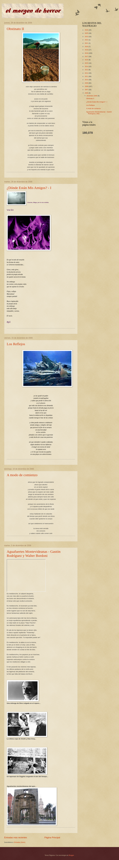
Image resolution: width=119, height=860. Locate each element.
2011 (87, 76)
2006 (87, 93)
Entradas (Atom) (19, 842)
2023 (87, 36)
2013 (87, 70)
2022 (87, 40)
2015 (87, 63)
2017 (87, 56)
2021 (87, 43)
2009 (87, 83)
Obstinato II (15, 29)
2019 (87, 50)
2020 (87, 46)
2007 (87, 90)
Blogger (71, 855)
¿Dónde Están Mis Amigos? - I (29, 188)
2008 (87, 86)
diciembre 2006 (92, 96)
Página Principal (52, 837)
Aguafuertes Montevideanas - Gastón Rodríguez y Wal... (99, 113)
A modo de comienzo (22, 475)
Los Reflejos (16, 344)
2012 (87, 73)
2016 (87, 60)
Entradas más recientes (15, 837)
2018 (87, 53)
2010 (87, 80)
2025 (87, 33)
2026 (87, 30)
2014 (87, 66)
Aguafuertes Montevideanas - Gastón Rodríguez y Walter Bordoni (33, 554)
